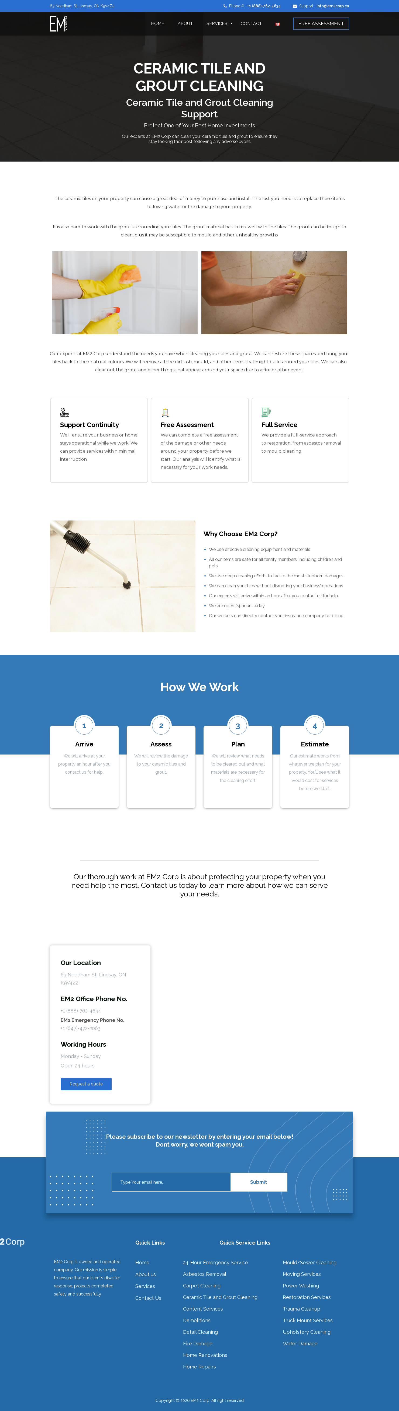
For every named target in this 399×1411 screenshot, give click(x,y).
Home (157, 23)
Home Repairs (199, 1367)
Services (217, 23)
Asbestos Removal (204, 1274)
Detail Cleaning (200, 1332)
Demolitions (197, 1320)
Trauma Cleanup (301, 1309)
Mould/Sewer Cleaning (309, 1262)
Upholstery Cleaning (307, 1332)
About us (145, 1274)
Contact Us (148, 1298)
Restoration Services (307, 1297)
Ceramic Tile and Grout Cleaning (220, 1297)
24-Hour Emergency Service (215, 1262)
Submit (258, 1182)
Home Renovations (205, 1355)
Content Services (203, 1309)
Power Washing (301, 1285)
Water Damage (300, 1343)
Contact (251, 23)
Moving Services (302, 1274)
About (185, 23)
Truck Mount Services (308, 1320)
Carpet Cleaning (202, 1285)
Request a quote (86, 1084)
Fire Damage (197, 1343)
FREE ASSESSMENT (321, 23)
